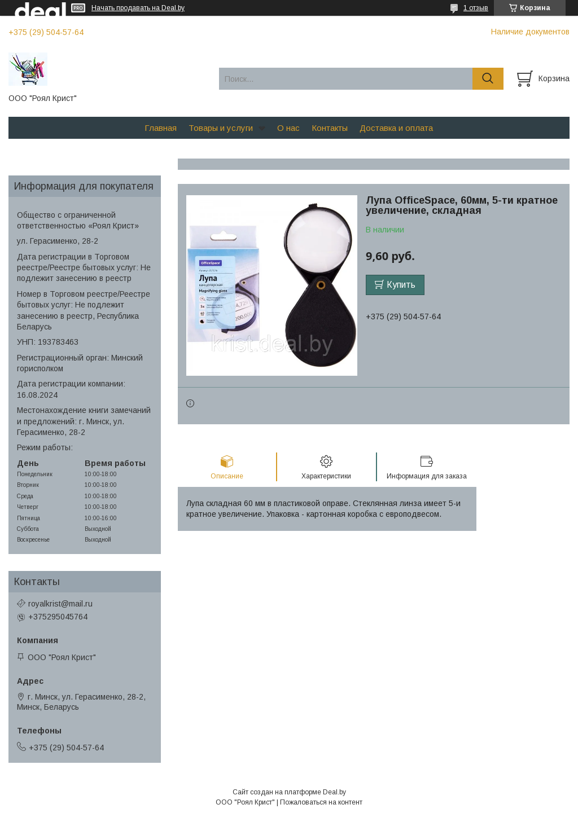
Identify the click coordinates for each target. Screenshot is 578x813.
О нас (288, 128)
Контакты (330, 128)
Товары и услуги (221, 128)
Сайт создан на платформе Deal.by (289, 792)
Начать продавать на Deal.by (138, 8)
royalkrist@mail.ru (60, 603)
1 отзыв (475, 8)
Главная (160, 128)
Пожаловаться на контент (321, 802)
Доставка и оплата (396, 128)
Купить (401, 284)
